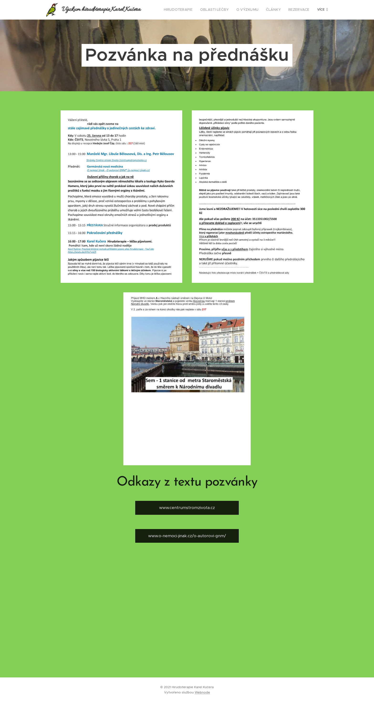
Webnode (202, 692)
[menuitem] (189, 10)
